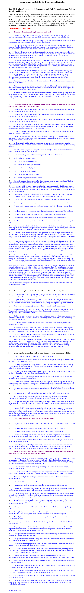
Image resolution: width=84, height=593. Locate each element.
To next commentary (15, 590)
